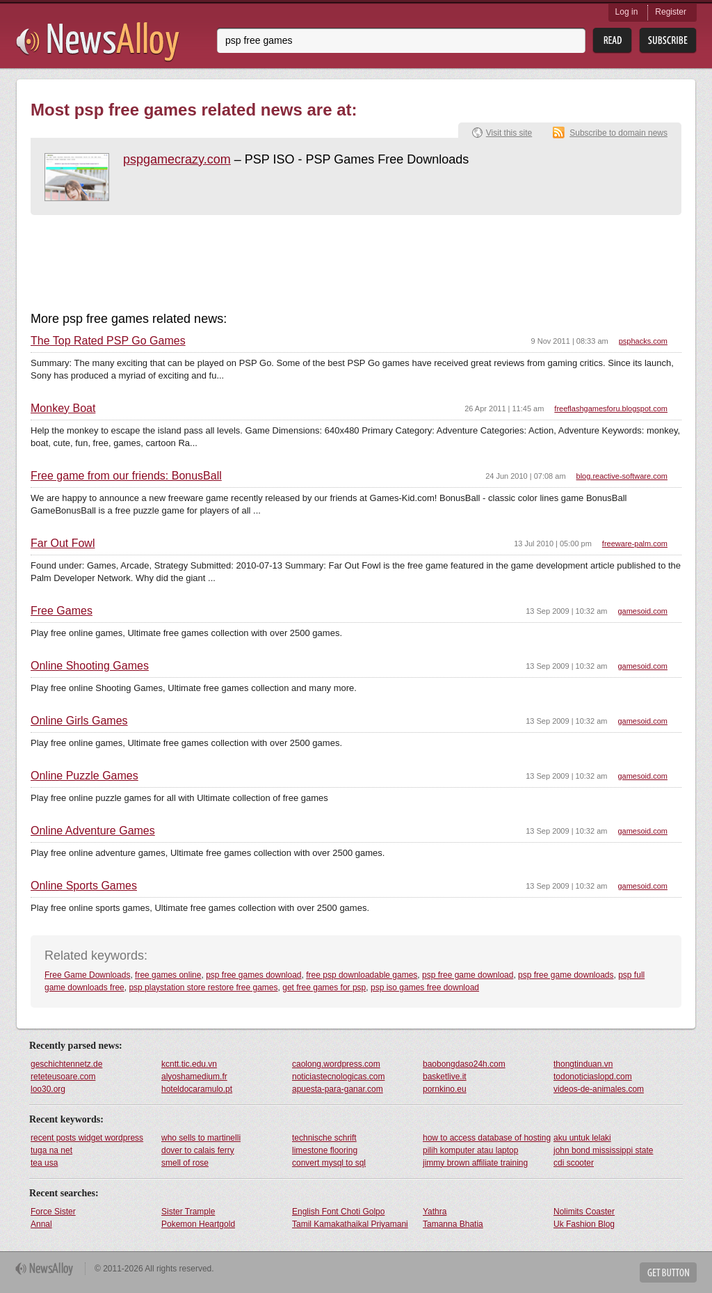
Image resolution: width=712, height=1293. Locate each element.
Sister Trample (188, 1211)
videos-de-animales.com (598, 1089)
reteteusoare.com (63, 1076)
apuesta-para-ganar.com (337, 1089)
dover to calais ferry (197, 1150)
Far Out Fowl (63, 543)
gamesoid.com (642, 611)
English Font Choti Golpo (338, 1211)
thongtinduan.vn (583, 1064)
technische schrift (324, 1138)
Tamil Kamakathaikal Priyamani (350, 1224)
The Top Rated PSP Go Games (108, 341)
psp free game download (467, 975)
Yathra (434, 1211)
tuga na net (51, 1150)
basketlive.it (445, 1076)
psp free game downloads (565, 975)
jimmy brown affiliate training (475, 1163)
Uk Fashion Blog (584, 1224)
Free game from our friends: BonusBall (126, 476)
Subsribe (668, 41)
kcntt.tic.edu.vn (189, 1064)
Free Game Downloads (87, 975)
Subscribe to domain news (618, 133)
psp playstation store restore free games (203, 987)
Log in (626, 12)
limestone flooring (324, 1150)
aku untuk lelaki (582, 1138)
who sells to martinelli (201, 1138)
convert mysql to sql (329, 1163)
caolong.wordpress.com (336, 1064)
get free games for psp (324, 987)
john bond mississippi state (603, 1150)
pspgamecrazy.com (177, 159)
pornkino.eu (445, 1089)
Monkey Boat (63, 408)
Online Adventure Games (93, 830)
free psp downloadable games (361, 975)
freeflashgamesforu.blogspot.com (611, 408)
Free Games (61, 611)
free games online (168, 975)
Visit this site (509, 133)
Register (670, 12)
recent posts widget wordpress (87, 1138)
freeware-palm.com (635, 543)
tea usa (44, 1163)
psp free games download (253, 975)
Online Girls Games (79, 721)
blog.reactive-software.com (622, 476)
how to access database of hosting (487, 1138)
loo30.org (48, 1089)
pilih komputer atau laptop (470, 1150)
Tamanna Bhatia (453, 1224)
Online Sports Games (84, 885)
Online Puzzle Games (84, 776)
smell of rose (185, 1163)
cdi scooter (573, 1163)
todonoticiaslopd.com (592, 1076)
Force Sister (53, 1211)
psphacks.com (643, 341)
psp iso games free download (425, 987)
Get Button (668, 1272)
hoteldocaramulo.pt (196, 1089)
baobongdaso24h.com (464, 1064)
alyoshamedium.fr (194, 1076)
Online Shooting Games (90, 666)
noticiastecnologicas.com (338, 1076)
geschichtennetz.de (66, 1064)
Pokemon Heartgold (198, 1224)
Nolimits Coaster (584, 1211)
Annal (41, 1224)
